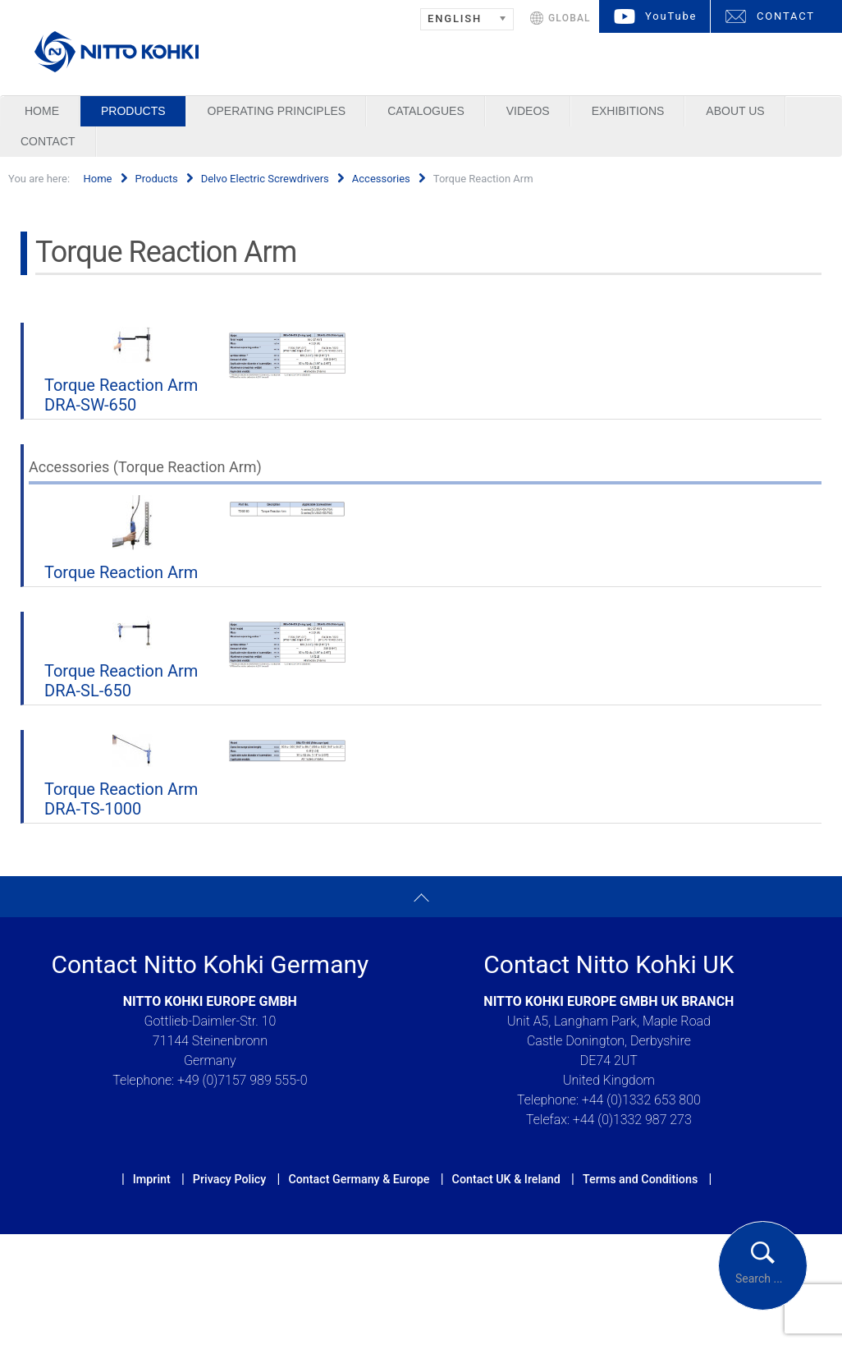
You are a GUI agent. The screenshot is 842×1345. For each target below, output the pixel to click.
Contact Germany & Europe (358, 1179)
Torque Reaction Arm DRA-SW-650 (121, 395)
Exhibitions (628, 110)
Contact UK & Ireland (506, 1179)
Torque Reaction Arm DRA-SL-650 (121, 680)
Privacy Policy (229, 1179)
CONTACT (786, 16)
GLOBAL (569, 18)
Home (42, 110)
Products (133, 110)
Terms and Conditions (640, 1179)
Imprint (152, 1179)
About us (735, 110)
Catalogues (425, 110)
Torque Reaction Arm (121, 572)
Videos (528, 110)
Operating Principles (277, 110)
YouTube (671, 16)
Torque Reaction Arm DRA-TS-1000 (121, 799)
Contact (48, 141)
